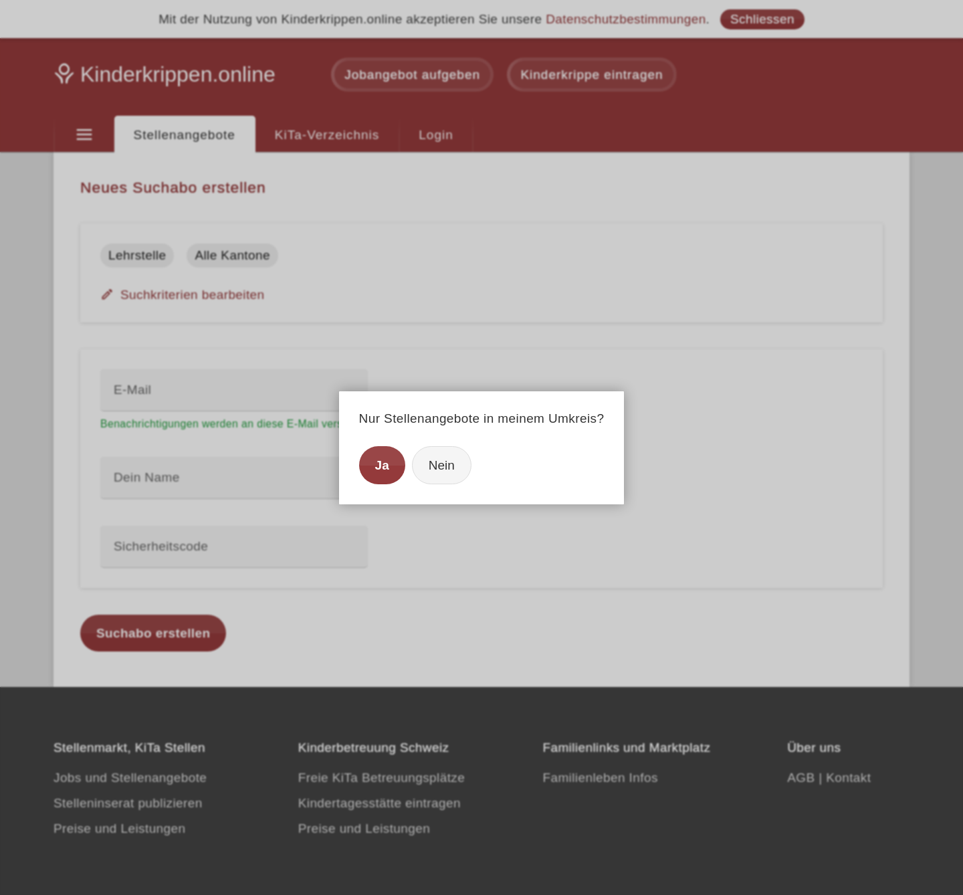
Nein (442, 465)
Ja (382, 465)
